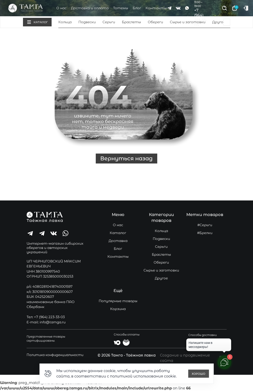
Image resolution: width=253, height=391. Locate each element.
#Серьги (204, 225)
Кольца (65, 22)
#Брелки (204, 233)
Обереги (155, 22)
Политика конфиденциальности (55, 355)
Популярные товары (118, 301)
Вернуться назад (126, 158)
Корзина (118, 309)
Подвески (87, 22)
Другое (218, 22)
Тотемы (120, 8)
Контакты (156, 8)
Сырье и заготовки (187, 22)
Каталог (118, 233)
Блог (137, 8)
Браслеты (131, 22)
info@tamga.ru (53, 322)
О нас (61, 8)
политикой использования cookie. (143, 376)
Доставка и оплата (90, 8)
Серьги (109, 22)
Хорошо (198, 373)
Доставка (118, 241)
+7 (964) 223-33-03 (49, 317)
